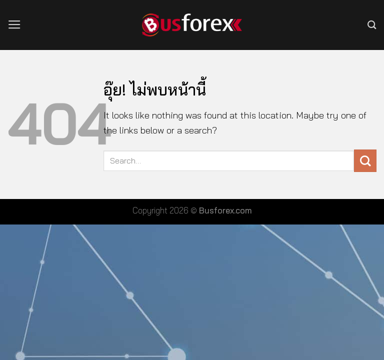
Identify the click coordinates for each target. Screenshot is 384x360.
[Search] (372, 24)
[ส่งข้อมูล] (365, 161)
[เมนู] (15, 25)
